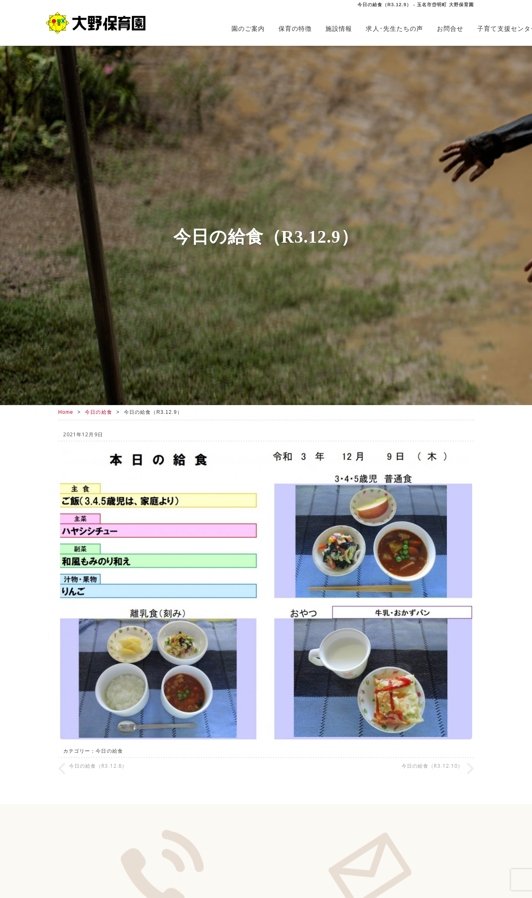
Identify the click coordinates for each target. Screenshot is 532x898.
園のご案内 (248, 28)
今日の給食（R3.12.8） (98, 765)
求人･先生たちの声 (394, 28)
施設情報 (338, 28)
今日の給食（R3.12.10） (432, 765)
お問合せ (450, 28)
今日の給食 (98, 412)
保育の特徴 (295, 28)
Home (65, 412)
